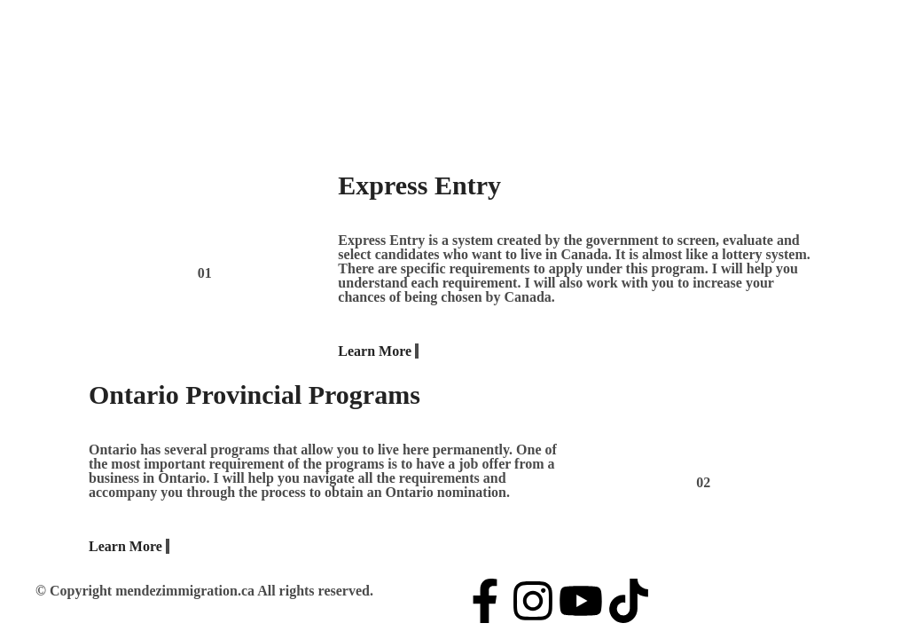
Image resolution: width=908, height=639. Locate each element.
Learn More (378, 351)
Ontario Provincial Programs (254, 394)
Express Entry (419, 185)
